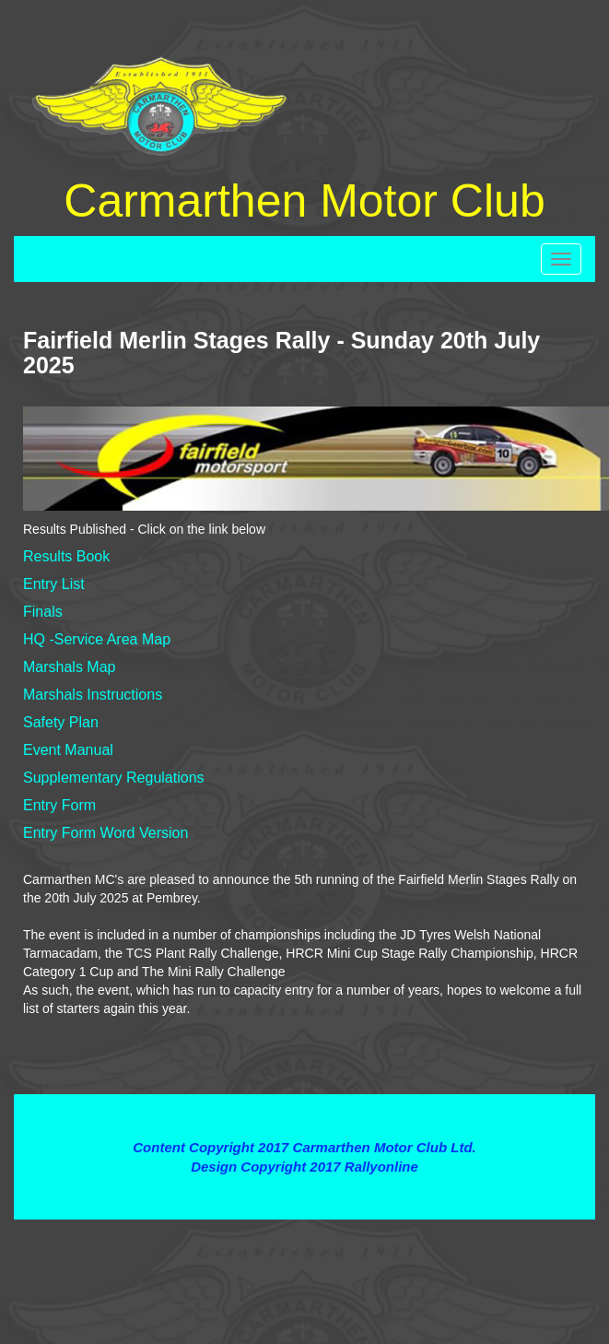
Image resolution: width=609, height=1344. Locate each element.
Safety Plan (61, 722)
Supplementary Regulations (114, 777)
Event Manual (68, 750)
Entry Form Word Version (105, 833)
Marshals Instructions (92, 694)
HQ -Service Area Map (96, 639)
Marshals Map (69, 667)
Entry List (54, 584)
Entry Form (59, 805)
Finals (43, 611)
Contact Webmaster (304, 1186)
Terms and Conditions (304, 1113)
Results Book (66, 556)
